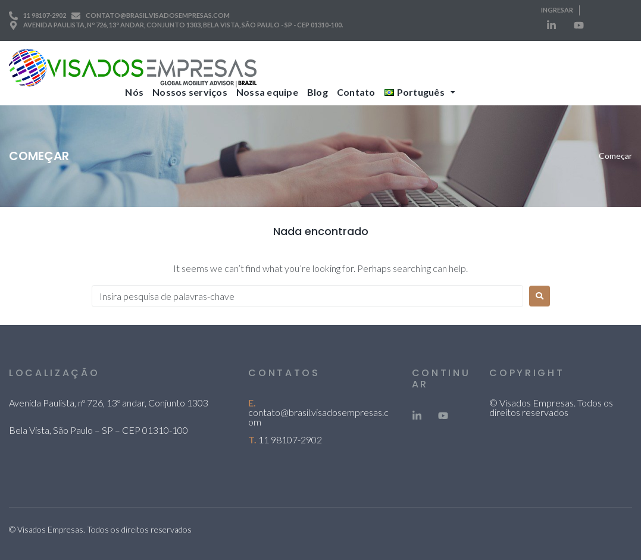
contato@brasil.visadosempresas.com (318, 416)
